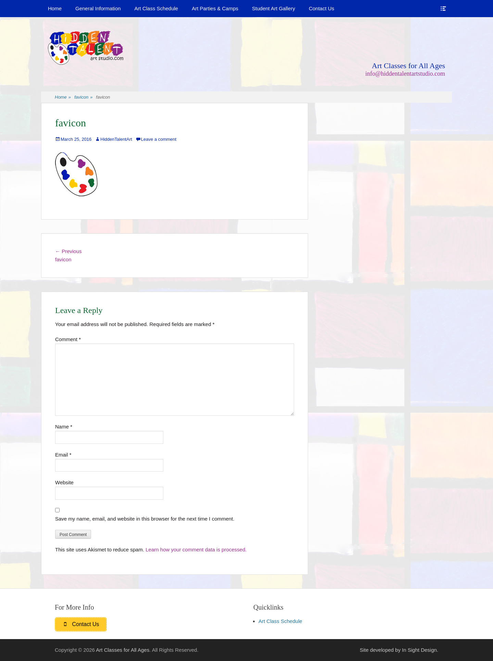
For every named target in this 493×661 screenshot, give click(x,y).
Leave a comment (158, 139)
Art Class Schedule (156, 8)
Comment (68, 339)
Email (63, 455)
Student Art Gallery (273, 8)
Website (64, 482)
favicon (83, 97)
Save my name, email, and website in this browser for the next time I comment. (145, 519)
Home (55, 8)
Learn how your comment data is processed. (196, 549)
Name (63, 426)
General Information (98, 8)
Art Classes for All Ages (408, 65)
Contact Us (321, 8)
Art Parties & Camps (215, 8)
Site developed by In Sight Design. (399, 650)
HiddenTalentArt (116, 139)
